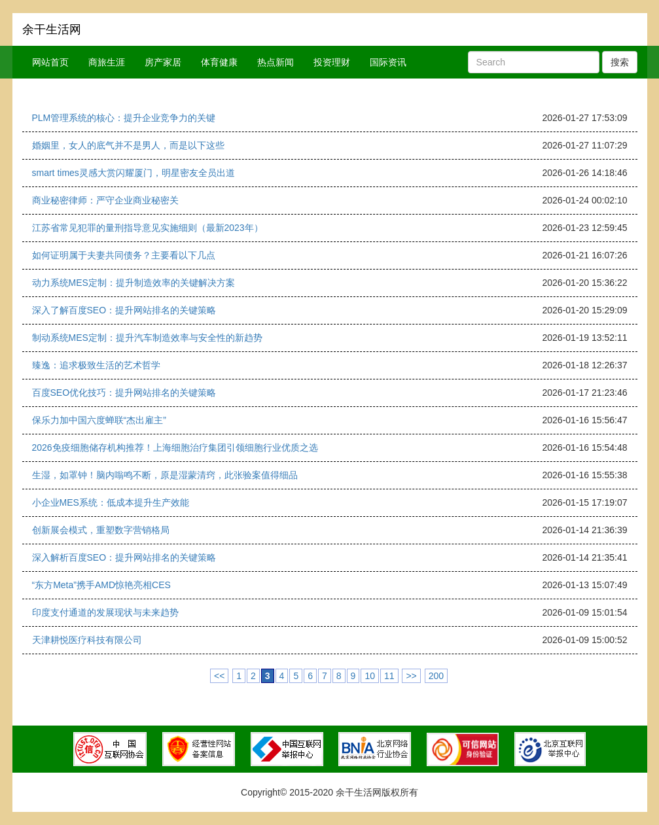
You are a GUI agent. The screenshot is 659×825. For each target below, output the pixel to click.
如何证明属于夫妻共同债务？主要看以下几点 (123, 255)
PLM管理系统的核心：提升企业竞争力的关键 (124, 118)
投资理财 (331, 62)
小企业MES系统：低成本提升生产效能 (110, 502)
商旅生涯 (106, 62)
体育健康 (219, 62)
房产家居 (163, 62)
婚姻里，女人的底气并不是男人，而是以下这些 (128, 145)
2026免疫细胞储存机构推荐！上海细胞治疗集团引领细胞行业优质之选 (175, 447)
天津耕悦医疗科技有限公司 (87, 640)
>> (411, 676)
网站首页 (50, 62)
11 (389, 676)
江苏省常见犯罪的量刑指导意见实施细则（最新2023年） (147, 227)
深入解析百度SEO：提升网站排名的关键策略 (124, 557)
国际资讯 (388, 62)
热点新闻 (275, 62)
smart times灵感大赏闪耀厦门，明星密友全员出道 (133, 172)
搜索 (620, 62)
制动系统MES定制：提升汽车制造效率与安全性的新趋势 (147, 337)
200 (436, 676)
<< (219, 676)
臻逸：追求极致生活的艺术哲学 (96, 365)
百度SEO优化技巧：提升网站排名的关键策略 (124, 392)
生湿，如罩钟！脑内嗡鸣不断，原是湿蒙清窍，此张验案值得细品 (165, 475)
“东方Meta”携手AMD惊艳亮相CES (101, 585)
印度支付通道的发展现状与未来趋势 (105, 612)
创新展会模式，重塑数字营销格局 (100, 530)
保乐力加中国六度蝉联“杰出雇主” (99, 420)
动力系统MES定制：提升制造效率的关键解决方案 (133, 282)
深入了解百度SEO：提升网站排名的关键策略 (124, 310)
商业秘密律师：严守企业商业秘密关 (105, 200)
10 (370, 676)
